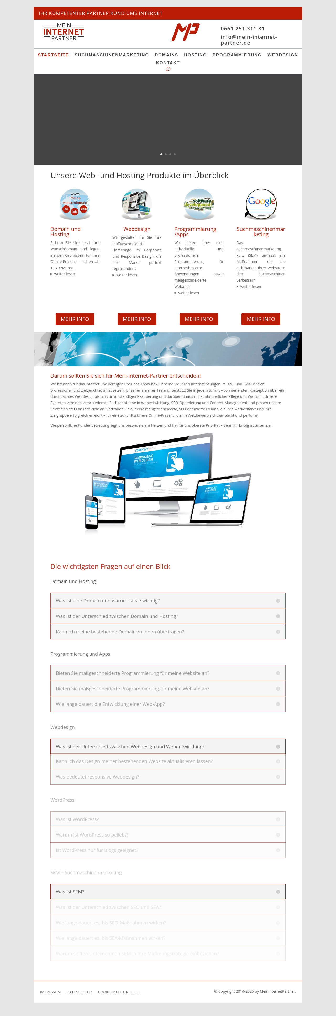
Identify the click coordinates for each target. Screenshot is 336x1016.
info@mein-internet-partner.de (249, 39)
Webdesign (282, 55)
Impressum (50, 992)
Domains (166, 55)
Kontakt (168, 63)
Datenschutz (79, 992)
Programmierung (237, 55)
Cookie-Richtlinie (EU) (118, 992)
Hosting (195, 55)
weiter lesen (64, 273)
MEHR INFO (137, 318)
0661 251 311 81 (243, 28)
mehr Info (75, 318)
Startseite (53, 55)
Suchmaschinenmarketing (112, 55)
